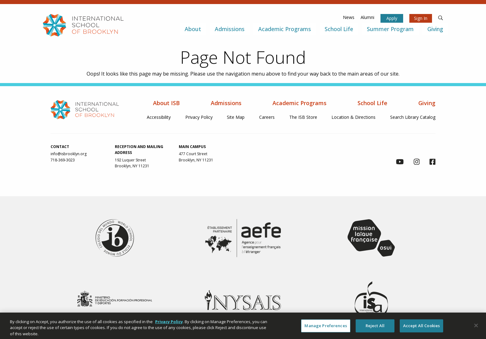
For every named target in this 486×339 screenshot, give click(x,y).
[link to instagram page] (417, 162)
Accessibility (159, 117)
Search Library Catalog (412, 117)
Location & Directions (353, 117)
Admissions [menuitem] (230, 29)
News (348, 17)
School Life (372, 103)
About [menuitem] (193, 29)
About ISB (166, 103)
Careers (267, 117)
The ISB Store (303, 117)
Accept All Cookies (421, 328)
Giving (426, 103)
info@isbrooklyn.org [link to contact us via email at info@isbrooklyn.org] (69, 153)
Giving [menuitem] (435, 29)
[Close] (476, 328)
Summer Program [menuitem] (390, 29)
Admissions (226, 103)
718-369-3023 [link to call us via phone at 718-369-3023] (63, 160)
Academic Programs (299, 103)
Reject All (375, 328)
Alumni (367, 17)
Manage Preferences (325, 328)
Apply (391, 18)
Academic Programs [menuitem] (284, 29)
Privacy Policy (199, 117)
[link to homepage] (83, 25)
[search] (440, 17)
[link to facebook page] (432, 162)
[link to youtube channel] (400, 162)
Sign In (420, 18)
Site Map (236, 117)
